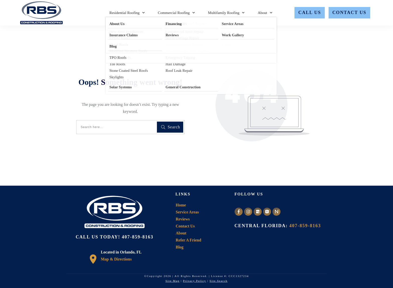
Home (181, 205)
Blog (179, 247)
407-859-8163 (137, 236)
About (181, 233)
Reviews (183, 219)
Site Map (172, 280)
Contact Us (185, 226)
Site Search (219, 280)
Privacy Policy (194, 280)
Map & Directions (116, 259)
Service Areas (187, 212)
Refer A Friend (188, 240)
